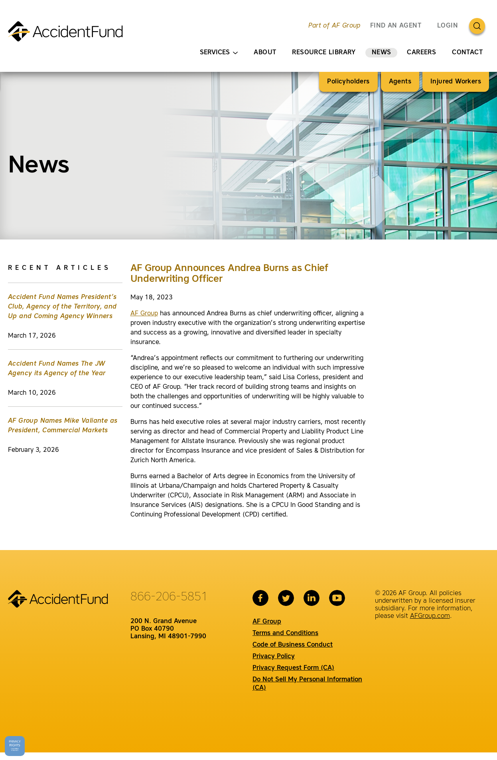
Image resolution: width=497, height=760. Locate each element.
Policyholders (348, 82)
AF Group (144, 314)
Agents (400, 82)
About (265, 52)
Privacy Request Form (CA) (293, 668)
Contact (467, 52)
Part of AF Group (334, 26)
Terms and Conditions (285, 633)
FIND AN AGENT (395, 26)
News (381, 52)
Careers (421, 52)
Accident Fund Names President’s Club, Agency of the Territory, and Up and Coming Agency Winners (62, 307)
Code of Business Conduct (292, 645)
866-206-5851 (169, 597)
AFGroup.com (430, 616)
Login (447, 26)
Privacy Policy (273, 656)
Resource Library (323, 52)
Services (219, 52)
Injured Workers (455, 82)
